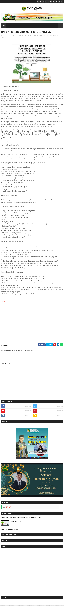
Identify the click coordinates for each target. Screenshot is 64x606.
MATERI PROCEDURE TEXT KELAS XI (9, 530)
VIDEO (3, 302)
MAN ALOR (8, 507)
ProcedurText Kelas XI (15, 522)
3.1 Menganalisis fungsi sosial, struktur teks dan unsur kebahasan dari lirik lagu (21, 518)
